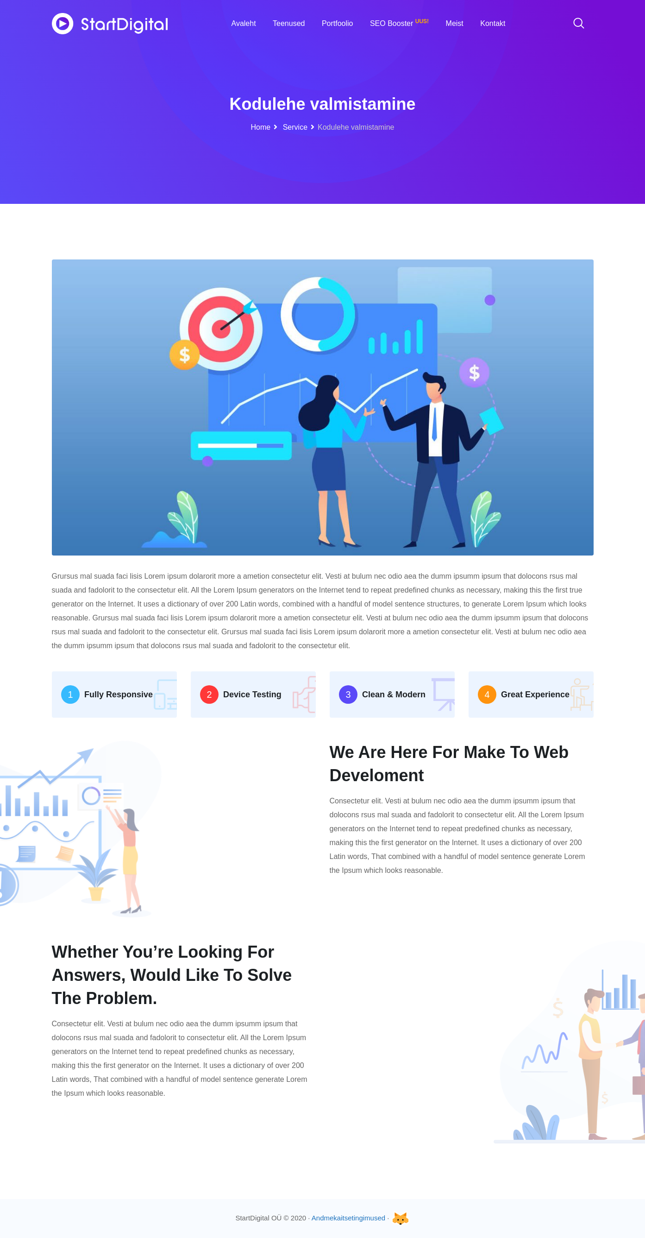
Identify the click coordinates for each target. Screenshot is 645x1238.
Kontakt (492, 23)
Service (294, 127)
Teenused (289, 23)
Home (261, 127)
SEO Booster (399, 22)
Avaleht (244, 23)
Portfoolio (337, 23)
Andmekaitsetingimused (348, 1218)
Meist (454, 23)
